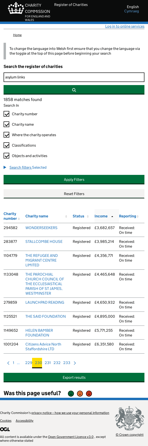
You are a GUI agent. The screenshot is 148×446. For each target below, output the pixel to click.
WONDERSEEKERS (41, 227)
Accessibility (24, 420)
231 (48, 363)
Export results (74, 377)
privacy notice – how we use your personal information (70, 413)
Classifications (24, 145)
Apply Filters (74, 179)
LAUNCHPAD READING (44, 302)
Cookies (5, 420)
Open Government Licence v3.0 (71, 437)
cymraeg (131, 11)
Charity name (23, 124)
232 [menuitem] (57, 363)
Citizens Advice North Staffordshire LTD (43, 346)
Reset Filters (74, 194)
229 (28, 363)
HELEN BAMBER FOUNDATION (39, 332)
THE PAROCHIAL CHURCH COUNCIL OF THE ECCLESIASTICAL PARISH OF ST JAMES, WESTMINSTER (44, 284)
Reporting (127, 216)
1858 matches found (23, 99)
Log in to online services (124, 26)
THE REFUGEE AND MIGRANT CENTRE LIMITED (41, 260)
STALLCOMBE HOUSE (43, 241)
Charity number (25, 114)
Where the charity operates (34, 135)
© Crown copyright (129, 434)
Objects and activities (29, 155)
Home (17, 35)
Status (78, 216)
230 (38, 363)
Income (101, 216)
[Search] (74, 77)
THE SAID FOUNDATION (45, 316)
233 (66, 363)
